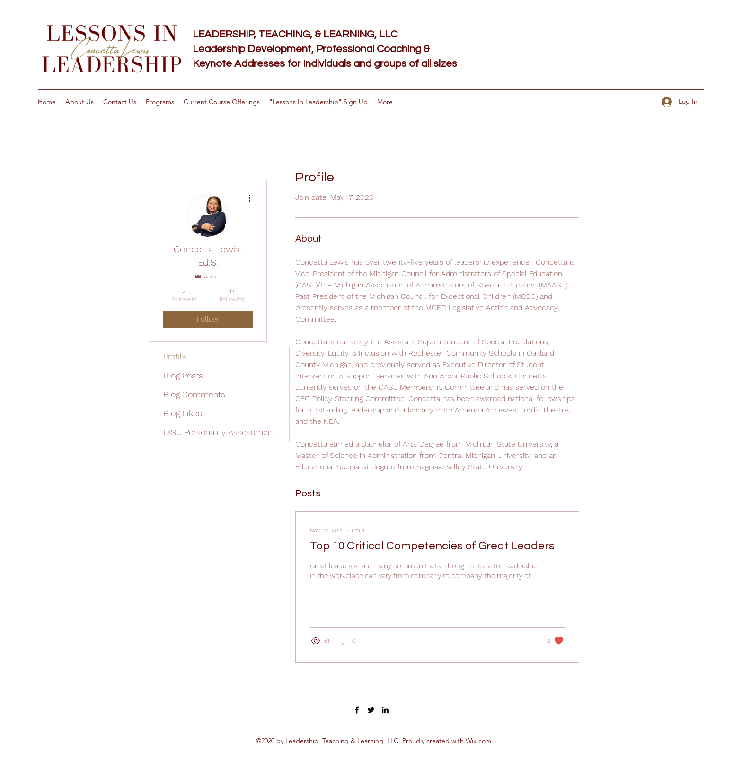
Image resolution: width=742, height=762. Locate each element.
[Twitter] (371, 710)
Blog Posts (183, 375)
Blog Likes (182, 413)
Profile (175, 356)
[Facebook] (357, 710)
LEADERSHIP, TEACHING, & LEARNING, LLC (295, 34)
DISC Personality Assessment (219, 432)
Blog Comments (194, 394)
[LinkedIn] (385, 710)
